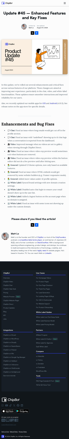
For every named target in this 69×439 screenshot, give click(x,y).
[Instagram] (2, 405)
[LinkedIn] (22, 405)
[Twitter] (14, 405)
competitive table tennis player (30, 240)
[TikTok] (10, 405)
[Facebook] (18, 405)
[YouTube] (6, 405)
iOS (44, 103)
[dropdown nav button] (65, 3)
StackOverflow (42, 242)
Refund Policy (14, 431)
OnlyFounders (60, 237)
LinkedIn (48, 253)
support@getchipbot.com (8, 424)
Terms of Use (5, 431)
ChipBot (40, 237)
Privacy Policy (23, 431)
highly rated (41, 250)
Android (53, 103)
